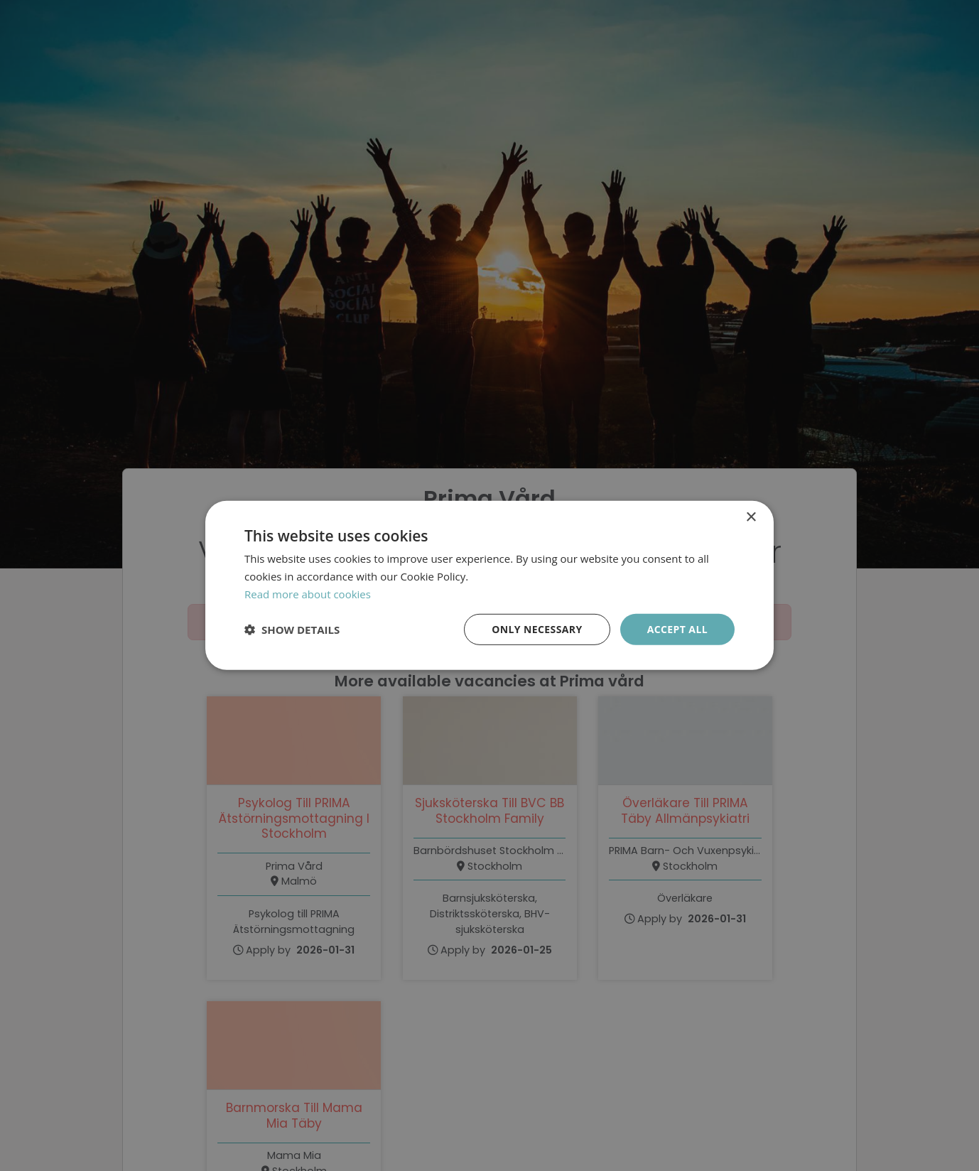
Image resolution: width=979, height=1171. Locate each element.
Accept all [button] (677, 628)
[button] (292, 629)
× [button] (750, 517)
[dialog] (489, 585)
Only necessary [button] (537, 628)
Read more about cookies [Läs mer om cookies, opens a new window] (307, 594)
